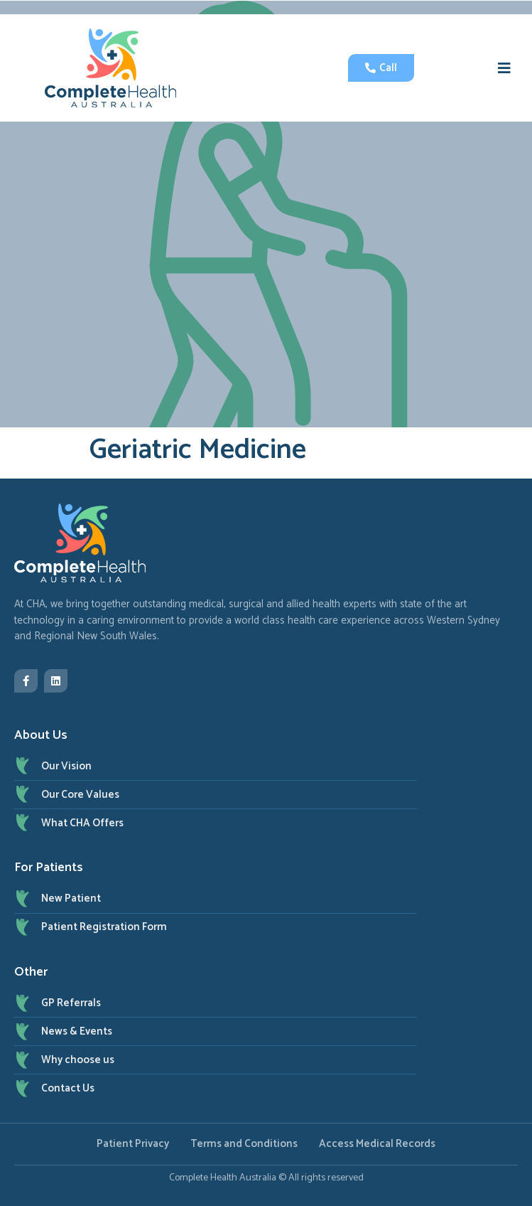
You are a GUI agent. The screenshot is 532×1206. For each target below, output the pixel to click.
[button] (504, 68)
